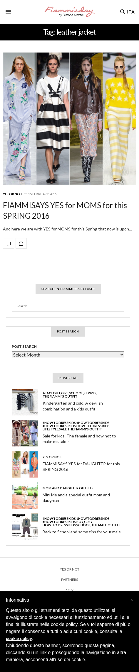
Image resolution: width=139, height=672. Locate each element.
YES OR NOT (69, 569)
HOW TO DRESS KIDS (93, 425)
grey (88, 521)
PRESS (69, 590)
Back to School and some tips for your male (82, 531)
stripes (90, 393)
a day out (52, 393)
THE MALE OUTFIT (105, 525)
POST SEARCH (24, 346)
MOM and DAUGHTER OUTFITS (68, 488)
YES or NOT (12, 194)
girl (64, 393)
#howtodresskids (59, 422)
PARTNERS (69, 579)
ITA (131, 11)
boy (79, 521)
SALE (63, 429)
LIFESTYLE (50, 429)
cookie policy (19, 638)
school (76, 393)
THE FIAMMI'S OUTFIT (60, 396)
